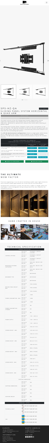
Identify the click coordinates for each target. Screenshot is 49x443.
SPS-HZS (32, 157)
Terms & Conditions (8, 439)
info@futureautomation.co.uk (10, 431)
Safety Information (8, 437)
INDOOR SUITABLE (24, 115)
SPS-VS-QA (43, 151)
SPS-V (32, 148)
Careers (5, 441)
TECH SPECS (44, 108)
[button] (22, 99)
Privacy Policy (6, 436)
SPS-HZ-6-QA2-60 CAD (29, 416)
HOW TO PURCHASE (12, 161)
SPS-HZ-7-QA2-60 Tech (29, 409)
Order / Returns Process (9, 440)
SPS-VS (32, 151)
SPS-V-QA (43, 148)
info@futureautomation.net (32, 431)
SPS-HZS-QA (42, 157)
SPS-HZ (32, 154)
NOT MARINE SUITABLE (24, 118)
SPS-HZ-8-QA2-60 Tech (29, 412)
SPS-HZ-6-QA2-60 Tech (29, 405)
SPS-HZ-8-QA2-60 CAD (29, 422)
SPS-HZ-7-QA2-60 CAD (29, 419)
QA (10, 135)
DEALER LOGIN (36, 161)
